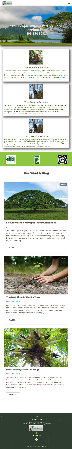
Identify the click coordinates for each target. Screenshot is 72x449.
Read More (13, 248)
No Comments (20, 227)
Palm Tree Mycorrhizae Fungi (22, 369)
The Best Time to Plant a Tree (23, 297)
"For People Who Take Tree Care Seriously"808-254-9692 (36, 29)
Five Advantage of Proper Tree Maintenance (31, 222)
